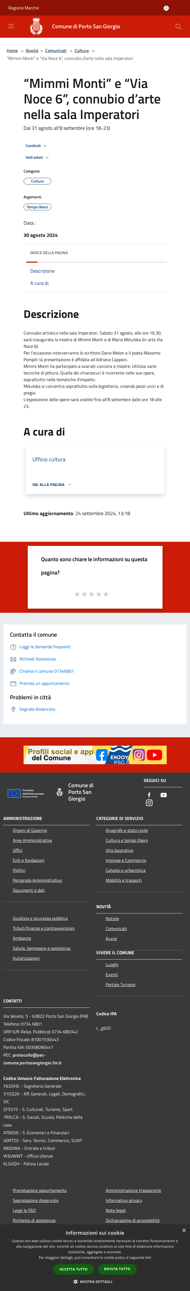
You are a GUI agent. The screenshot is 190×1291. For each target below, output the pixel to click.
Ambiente (22, 938)
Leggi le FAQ (24, 1210)
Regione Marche (23, 7)
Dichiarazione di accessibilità (132, 1220)
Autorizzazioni (26, 958)
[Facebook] (149, 795)
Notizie (112, 918)
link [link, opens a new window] (148, 1257)
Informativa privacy (124, 1200)
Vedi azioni (38, 157)
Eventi (112, 974)
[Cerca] (178, 26)
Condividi (37, 146)
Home (12, 50)
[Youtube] (163, 795)
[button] (95, 1281)
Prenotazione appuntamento (40, 1190)
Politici (19, 870)
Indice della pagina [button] (49, 252)
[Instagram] (149, 803)
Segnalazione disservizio (36, 1200)
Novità (32, 50)
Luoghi (112, 964)
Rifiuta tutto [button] (117, 1269)
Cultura (82, 50)
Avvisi (111, 938)
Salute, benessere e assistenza (41, 948)
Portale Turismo (120, 984)
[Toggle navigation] (11, 26)
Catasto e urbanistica (126, 870)
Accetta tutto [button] (73, 1269)
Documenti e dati (29, 890)
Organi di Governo (30, 830)
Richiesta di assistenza (34, 1220)
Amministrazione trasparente (133, 1190)
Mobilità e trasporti (124, 880)
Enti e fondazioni (28, 860)
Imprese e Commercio (126, 860)
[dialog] (95, 1258)
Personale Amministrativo (37, 880)
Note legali (116, 1210)
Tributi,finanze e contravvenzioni (44, 928)
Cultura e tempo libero (127, 840)
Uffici (17, 850)
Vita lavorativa (119, 850)
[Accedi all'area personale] (166, 8)
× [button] (184, 1231)
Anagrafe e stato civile (127, 830)
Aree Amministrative (32, 840)
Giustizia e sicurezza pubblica (40, 918)
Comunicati (56, 50)
